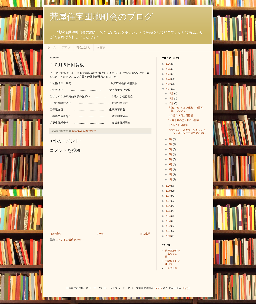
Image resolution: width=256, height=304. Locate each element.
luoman (158, 288)
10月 (171, 103)
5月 (171, 159)
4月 (171, 164)
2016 (168, 206)
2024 (168, 74)
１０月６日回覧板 (178, 125)
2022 (168, 84)
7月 (171, 149)
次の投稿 (56, 233)
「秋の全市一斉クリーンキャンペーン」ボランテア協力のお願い (187, 131)
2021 (168, 89)
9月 (171, 139)
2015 (168, 211)
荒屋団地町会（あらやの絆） (172, 253)
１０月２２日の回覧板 (180, 115)
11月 (171, 98)
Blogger (186, 288)
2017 (168, 201)
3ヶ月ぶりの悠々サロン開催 (183, 120)
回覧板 (101, 47)
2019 (168, 190)
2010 (168, 236)
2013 (168, 221)
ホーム (51, 47)
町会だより (83, 47)
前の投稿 (145, 233)
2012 (168, 226)
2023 (168, 79)
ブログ (66, 47)
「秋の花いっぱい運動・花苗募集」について (185, 109)
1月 (171, 179)
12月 (171, 93)
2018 (168, 195)
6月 (171, 154)
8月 (171, 144)
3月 (171, 169)
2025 (168, 69)
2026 (168, 64)
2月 (171, 174)
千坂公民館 (171, 268)
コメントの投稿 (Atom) (68, 239)
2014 (168, 216)
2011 (168, 231)
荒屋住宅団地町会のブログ (101, 16)
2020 (168, 185)
